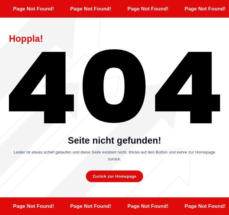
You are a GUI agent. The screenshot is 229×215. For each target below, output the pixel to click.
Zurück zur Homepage (114, 176)
